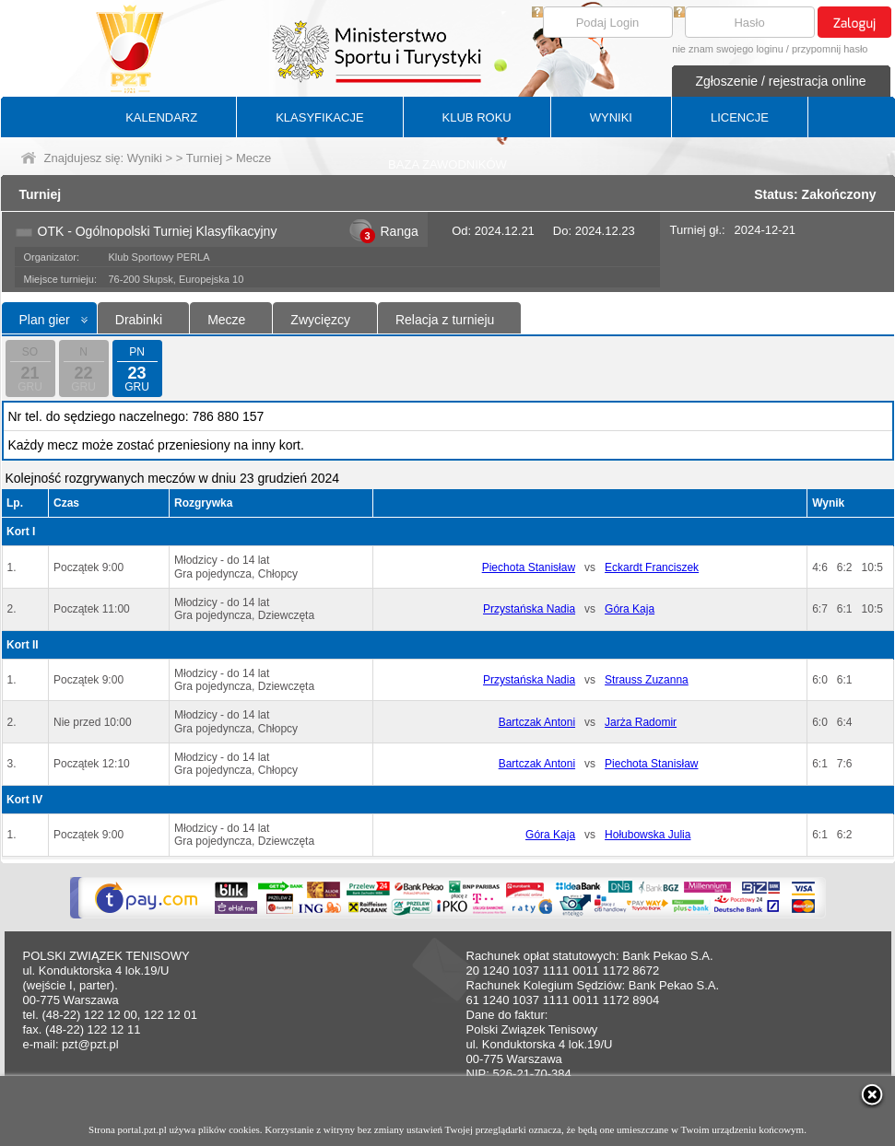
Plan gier (44, 319)
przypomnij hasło (830, 48)
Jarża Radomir (641, 722)
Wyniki (144, 158)
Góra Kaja (629, 608)
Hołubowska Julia (647, 834)
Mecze (226, 319)
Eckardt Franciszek (652, 567)
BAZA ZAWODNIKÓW (447, 164)
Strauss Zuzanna (647, 679)
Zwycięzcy (320, 319)
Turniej (204, 158)
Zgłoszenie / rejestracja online (780, 81)
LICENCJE (740, 117)
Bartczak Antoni (537, 722)
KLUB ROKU (477, 117)
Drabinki (138, 319)
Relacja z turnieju (444, 319)
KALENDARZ (161, 117)
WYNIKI (611, 117)
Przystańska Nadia (529, 608)
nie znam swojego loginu (727, 48)
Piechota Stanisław (528, 567)
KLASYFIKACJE (319, 117)
